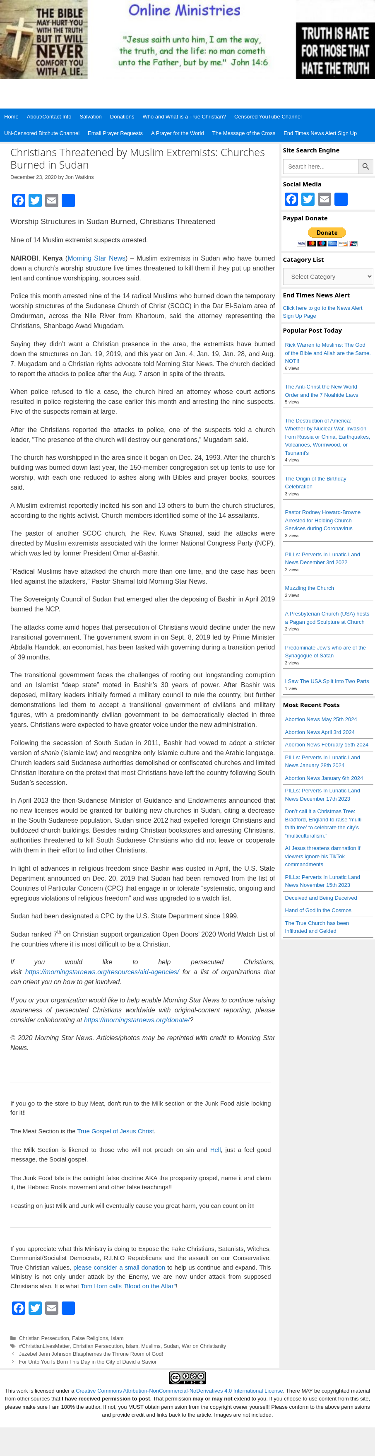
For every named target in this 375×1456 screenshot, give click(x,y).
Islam (117, 1338)
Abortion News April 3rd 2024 (320, 732)
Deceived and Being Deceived (321, 898)
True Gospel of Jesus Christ (115, 1131)
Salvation (90, 116)
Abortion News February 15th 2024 (327, 744)
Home (11, 116)
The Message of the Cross (243, 133)
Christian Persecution (44, 1338)
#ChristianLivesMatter (44, 1346)
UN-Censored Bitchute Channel (41, 133)
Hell (215, 1149)
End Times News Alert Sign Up (320, 133)
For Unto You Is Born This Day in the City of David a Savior (88, 1362)
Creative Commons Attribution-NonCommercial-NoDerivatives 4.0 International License (179, 1391)
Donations (122, 116)
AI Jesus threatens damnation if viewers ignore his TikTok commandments (323, 856)
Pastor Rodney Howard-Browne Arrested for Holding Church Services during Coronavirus (323, 520)
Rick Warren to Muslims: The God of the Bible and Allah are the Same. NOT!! (328, 353)
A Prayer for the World (177, 133)
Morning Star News (96, 258)
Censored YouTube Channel (268, 116)
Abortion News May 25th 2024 (321, 719)
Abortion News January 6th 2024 (324, 778)
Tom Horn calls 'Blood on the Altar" (128, 1285)
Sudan (171, 1346)
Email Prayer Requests (115, 133)
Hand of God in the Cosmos (318, 910)
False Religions (90, 1338)
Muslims (151, 1346)
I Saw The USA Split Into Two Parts (327, 681)
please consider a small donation (119, 1267)
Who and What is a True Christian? (184, 116)
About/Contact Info (49, 116)
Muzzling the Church (309, 588)
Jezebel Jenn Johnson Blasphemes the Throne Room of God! (91, 1354)
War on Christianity (204, 1346)
